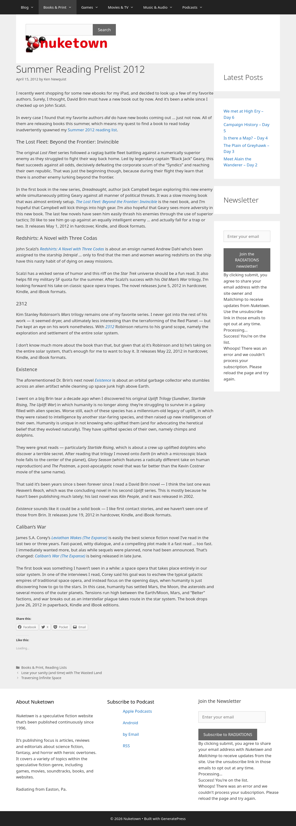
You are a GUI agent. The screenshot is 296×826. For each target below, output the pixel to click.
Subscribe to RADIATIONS (227, 734)
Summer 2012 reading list (92, 130)
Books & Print (60, 7)
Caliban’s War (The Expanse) (60, 556)
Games (92, 7)
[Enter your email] (247, 236)
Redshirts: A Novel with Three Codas (72, 249)
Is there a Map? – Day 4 (246, 138)
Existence (103, 380)
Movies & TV (123, 7)
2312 (109, 326)
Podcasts (194, 7)
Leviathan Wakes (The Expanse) (79, 537)
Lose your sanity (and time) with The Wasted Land (61, 672)
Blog (30, 7)
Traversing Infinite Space (41, 677)
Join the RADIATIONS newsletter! (247, 260)
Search (104, 29)
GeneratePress (173, 818)
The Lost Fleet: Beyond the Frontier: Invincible (116, 201)
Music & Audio (160, 7)
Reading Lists (56, 667)
